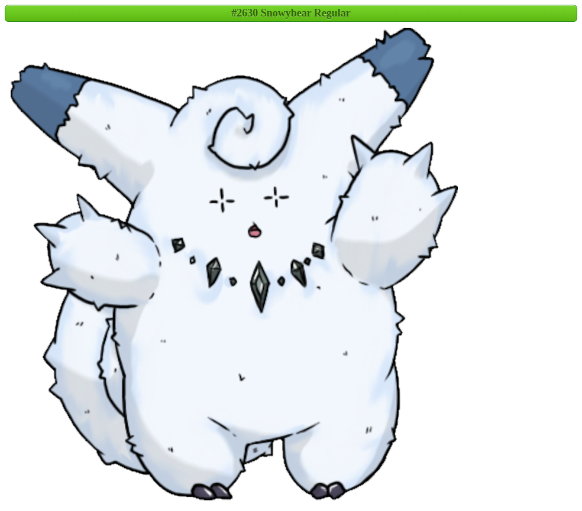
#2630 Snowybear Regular (291, 13)
